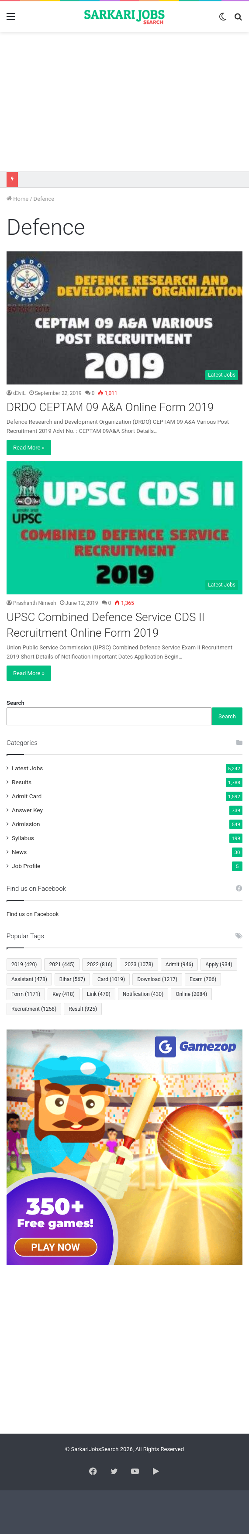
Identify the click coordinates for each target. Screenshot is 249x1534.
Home (17, 199)
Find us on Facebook (33, 914)
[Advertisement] (124, 102)
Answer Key (27, 809)
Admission (26, 823)
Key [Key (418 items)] (63, 994)
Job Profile (26, 865)
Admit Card (27, 796)
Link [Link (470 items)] (99, 994)
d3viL (19, 393)
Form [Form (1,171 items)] (25, 994)
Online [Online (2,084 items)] (191, 994)
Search (15, 703)
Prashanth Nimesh (34, 603)
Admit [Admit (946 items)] (179, 964)
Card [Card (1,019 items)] (111, 979)
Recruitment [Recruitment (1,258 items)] (33, 1009)
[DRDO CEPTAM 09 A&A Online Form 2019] (124, 317)
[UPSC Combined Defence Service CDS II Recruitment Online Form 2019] (124, 527)
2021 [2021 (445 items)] (61, 964)
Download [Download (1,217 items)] (157, 979)
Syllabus (23, 837)
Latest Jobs (27, 768)
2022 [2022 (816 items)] (99, 964)
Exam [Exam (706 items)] (203, 979)
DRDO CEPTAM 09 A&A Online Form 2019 (110, 407)
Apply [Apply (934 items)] (218, 964)
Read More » (29, 447)
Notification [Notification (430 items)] (143, 994)
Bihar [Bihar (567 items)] (72, 979)
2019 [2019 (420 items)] (24, 964)
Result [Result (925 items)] (83, 1009)
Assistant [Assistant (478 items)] (29, 979)
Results (21, 782)
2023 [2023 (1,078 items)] (139, 964)
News (19, 851)
